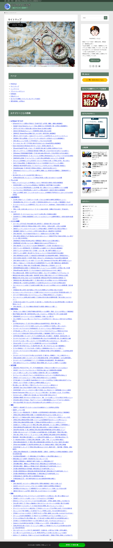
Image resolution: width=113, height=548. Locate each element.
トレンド (13, 211)
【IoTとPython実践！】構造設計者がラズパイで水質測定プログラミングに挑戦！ (38, 163)
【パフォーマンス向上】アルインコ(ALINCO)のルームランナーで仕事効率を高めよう (40, 375)
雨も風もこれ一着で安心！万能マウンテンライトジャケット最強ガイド (35, 385)
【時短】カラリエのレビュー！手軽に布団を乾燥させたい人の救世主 (34, 377)
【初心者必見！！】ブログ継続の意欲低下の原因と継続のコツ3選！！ (35, 306)
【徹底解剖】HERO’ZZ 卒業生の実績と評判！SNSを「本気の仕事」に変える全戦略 (39, 226)
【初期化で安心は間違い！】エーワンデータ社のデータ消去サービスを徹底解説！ (39, 138)
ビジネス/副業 (15, 221)
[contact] (99, 66)
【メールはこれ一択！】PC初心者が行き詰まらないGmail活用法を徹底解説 (37, 143)
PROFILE (14, 84)
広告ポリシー (15, 96)
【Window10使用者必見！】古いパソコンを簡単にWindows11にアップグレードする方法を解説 (43, 155)
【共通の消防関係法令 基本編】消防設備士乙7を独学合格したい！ (34, 468)
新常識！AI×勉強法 (72, 545)
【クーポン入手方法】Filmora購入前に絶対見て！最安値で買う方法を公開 (36, 223)
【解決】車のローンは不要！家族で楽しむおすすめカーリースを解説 (34, 491)
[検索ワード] (94, 17)
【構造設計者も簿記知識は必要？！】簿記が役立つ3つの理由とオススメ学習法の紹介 (40, 280)
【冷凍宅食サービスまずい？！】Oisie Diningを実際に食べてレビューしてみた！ (38, 506)
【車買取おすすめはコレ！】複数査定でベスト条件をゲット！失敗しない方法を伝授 (39, 488)
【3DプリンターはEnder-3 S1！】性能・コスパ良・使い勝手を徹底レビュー (37, 250)
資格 (12, 405)
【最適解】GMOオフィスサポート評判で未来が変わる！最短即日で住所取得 (37, 231)
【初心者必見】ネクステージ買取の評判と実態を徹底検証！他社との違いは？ (37, 483)
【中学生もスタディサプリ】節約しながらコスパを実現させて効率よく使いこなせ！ (39, 326)
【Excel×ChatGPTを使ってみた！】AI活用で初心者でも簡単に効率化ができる (37, 148)
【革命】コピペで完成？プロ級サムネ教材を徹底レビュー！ (32, 382)
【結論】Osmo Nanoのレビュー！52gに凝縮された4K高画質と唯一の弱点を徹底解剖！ (40, 126)
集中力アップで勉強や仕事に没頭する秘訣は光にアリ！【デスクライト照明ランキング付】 (42, 417)
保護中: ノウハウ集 (19, 410)
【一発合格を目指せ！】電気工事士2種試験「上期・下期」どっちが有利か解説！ (38, 439)
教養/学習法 (14, 309)
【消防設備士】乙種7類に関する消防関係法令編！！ (29, 476)
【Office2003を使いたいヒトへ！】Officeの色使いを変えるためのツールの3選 (37, 177)
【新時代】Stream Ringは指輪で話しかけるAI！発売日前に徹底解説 (34, 133)
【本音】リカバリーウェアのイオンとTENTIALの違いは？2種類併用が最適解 (37, 370)
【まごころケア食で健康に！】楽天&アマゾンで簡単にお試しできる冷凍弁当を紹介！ (40, 511)
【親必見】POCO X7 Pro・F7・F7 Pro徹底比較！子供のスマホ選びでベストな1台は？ (40, 368)
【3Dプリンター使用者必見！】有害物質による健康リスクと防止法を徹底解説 (38, 248)
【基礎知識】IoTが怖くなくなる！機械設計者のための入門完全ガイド (35, 243)
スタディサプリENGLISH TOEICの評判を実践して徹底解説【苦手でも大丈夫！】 (39, 333)
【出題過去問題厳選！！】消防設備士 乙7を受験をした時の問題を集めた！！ (37, 456)
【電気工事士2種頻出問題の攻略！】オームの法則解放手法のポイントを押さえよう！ (40, 420)
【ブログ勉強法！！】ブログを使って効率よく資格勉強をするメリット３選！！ (38, 348)
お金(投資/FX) (15, 197)
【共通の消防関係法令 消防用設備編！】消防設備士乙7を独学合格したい (36, 473)
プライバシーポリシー (18, 91)
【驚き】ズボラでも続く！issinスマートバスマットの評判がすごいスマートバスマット (40, 136)
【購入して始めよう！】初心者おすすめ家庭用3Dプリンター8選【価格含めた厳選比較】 (41, 263)
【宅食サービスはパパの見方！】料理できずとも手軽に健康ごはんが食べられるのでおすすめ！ (43, 513)
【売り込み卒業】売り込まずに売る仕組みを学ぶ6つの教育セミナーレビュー (37, 402)
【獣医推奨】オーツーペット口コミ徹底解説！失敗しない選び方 (33, 316)
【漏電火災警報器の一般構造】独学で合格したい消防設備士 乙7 (33, 461)
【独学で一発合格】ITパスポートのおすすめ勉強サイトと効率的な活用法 (36, 407)
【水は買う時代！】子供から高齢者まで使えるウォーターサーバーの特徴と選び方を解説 (41, 503)
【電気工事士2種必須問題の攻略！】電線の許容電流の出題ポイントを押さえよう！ (39, 422)
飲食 (12, 493)
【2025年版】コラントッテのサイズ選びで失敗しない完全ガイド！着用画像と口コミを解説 (42, 390)
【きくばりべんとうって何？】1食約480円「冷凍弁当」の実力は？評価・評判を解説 (40, 530)
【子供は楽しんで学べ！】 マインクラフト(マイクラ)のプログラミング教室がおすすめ (40, 331)
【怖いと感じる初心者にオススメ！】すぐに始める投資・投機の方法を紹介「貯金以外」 (41, 209)
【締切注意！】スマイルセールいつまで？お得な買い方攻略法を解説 (34, 214)
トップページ (15, 89)
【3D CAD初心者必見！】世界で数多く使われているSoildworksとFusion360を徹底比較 (40, 258)
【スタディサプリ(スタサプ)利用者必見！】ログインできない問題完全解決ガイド (39, 328)
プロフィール (95, 60)
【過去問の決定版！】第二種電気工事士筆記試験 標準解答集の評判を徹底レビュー (39, 429)
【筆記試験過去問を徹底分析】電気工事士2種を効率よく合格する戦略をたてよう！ (39, 427)
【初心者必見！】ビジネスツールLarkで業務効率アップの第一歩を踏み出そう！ (38, 245)
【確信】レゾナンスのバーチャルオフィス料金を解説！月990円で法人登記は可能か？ (40, 228)
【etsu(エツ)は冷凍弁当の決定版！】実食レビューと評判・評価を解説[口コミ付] (38, 523)
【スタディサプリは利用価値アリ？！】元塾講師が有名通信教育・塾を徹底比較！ (39, 360)
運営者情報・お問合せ (18, 101)
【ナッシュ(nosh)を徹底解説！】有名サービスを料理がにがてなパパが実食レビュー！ (40, 515)
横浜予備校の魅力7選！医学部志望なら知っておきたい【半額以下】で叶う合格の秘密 (40, 314)
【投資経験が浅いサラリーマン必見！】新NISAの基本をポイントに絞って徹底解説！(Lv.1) (41, 202)
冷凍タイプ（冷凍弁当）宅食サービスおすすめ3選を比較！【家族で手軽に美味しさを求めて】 (43, 535)
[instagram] (93, 66)
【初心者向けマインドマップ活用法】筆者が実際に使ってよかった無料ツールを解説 (39, 363)
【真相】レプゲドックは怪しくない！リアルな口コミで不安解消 (33, 498)
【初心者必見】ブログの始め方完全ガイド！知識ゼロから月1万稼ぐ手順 (36, 233)
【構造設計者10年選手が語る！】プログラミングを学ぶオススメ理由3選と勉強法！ (39, 165)
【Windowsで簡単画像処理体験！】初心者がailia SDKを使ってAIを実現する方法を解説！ (41, 153)
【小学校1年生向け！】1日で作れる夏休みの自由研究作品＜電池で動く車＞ (37, 323)
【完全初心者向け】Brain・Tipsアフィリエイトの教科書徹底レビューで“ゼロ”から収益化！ (41, 400)
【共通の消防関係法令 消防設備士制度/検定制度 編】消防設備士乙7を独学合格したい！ (40, 471)
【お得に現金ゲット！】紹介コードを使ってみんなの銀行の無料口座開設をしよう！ (39, 199)
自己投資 (13, 365)
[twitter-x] (90, 66)
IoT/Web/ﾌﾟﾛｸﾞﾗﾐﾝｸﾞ (17, 121)
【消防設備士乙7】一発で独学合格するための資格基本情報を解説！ (34, 478)
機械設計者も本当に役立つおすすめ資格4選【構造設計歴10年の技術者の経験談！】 (39, 278)
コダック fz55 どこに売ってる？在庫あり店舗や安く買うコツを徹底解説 (36, 372)
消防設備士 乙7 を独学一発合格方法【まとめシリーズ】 (30, 458)
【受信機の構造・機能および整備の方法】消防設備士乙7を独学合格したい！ (37, 463)
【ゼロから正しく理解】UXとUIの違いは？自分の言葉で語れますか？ (35, 395)
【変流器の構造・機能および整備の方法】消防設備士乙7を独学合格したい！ (37, 466)
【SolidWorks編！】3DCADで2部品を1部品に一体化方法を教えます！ (35, 168)
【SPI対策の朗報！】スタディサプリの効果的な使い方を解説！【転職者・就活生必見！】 (41, 336)
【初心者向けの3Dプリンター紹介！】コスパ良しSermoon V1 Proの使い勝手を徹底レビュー (42, 260)
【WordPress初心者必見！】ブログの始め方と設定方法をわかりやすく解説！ (37, 270)
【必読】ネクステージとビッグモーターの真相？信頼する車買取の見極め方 (37, 486)
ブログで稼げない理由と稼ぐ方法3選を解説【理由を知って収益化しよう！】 (37, 265)
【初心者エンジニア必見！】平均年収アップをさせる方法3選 (32, 141)
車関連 (13, 481)
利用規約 (13, 94)
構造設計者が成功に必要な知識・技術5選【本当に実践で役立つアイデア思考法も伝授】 (41, 275)
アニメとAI (14, 180)
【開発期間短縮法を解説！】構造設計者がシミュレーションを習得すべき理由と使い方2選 (41, 268)
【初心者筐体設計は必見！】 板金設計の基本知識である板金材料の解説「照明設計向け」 (41, 255)
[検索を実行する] (105, 17)
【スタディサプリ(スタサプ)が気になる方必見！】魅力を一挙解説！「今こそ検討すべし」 (41, 355)
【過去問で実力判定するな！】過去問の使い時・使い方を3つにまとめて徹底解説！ (39, 346)
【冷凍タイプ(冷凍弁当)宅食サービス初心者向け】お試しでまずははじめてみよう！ (39, 520)
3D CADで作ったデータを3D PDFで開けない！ (28, 175)
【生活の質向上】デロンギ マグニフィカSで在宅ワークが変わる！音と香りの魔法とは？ (41, 496)
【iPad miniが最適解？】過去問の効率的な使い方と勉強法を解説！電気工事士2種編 (39, 444)
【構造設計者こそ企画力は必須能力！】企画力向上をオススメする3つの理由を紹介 (39, 283)
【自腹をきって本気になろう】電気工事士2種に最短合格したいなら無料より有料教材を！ (41, 425)
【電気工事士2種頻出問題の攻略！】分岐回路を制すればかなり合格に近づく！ (38, 415)
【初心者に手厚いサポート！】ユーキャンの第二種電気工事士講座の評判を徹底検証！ (40, 434)
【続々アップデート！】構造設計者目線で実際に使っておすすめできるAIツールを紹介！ (41, 151)
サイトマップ (15, 86)
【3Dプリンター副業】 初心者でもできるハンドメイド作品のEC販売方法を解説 (38, 253)
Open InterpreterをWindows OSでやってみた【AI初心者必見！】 (33, 146)
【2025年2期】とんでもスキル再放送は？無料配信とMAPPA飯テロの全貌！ (37, 185)
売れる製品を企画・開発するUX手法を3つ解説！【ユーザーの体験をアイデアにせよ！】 (41, 273)
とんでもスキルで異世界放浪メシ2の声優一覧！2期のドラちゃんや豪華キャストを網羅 (40, 187)
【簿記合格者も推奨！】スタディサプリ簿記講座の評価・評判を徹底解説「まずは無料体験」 (42, 358)
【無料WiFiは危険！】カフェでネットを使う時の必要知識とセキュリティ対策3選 (38, 158)
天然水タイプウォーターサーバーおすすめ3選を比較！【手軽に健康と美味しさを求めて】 (41, 501)
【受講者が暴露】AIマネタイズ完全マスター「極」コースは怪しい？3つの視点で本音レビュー (43, 397)
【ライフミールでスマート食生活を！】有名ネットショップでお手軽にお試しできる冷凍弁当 (42, 508)
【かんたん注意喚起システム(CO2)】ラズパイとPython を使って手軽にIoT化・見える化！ (41, 160)
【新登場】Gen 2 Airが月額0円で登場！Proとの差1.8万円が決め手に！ (35, 387)
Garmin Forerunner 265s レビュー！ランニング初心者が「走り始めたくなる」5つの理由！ (41, 392)
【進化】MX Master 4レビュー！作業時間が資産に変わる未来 (32, 131)
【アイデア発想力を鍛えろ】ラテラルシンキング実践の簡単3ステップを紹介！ (38, 295)
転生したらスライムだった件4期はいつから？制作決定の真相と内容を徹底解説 (38, 182)
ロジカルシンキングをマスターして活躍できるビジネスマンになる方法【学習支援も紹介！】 (42, 292)
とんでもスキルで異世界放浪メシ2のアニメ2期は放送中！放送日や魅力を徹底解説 (39, 190)
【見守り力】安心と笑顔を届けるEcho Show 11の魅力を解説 (32, 128)
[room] (96, 66)
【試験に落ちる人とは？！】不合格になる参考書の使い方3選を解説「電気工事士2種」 (40, 432)
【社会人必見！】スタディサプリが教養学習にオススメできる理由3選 (35, 343)
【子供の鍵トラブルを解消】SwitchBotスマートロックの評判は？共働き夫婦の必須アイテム (42, 380)
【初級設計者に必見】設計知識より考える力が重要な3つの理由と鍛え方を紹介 (38, 290)
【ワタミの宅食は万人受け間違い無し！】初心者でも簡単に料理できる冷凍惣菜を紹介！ (41, 518)
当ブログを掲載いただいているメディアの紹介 (25, 98)
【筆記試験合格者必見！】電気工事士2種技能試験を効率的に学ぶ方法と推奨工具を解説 (41, 442)
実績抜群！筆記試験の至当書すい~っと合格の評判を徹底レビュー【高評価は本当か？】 (41, 437)
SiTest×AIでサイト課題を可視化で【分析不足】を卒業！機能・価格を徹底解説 (38, 123)
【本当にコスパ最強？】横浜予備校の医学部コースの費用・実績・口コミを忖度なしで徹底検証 (43, 311)
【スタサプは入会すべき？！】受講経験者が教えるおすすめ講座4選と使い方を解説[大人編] (42, 338)
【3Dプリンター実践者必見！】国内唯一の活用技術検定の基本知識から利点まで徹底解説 (41, 412)
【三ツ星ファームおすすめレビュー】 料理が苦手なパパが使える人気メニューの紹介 (40, 532)
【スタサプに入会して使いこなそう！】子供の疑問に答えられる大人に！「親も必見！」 (41, 341)
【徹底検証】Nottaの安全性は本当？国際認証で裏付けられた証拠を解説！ (36, 240)
